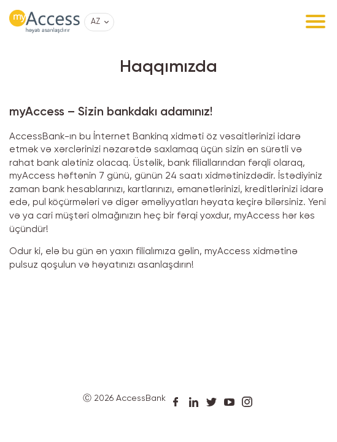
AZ (95, 22)
